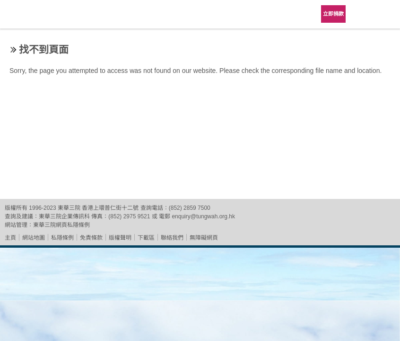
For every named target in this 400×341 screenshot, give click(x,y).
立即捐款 (333, 14)
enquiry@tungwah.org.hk (203, 216)
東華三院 (34, 17)
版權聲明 (120, 237)
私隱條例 (62, 237)
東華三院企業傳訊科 (64, 216)
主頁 (10, 237)
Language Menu (362, 14)
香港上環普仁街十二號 (110, 208)
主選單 (386, 14)
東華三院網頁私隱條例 (61, 225)
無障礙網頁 (204, 237)
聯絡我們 (172, 237)
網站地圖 (33, 237)
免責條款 (91, 237)
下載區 (146, 237)
